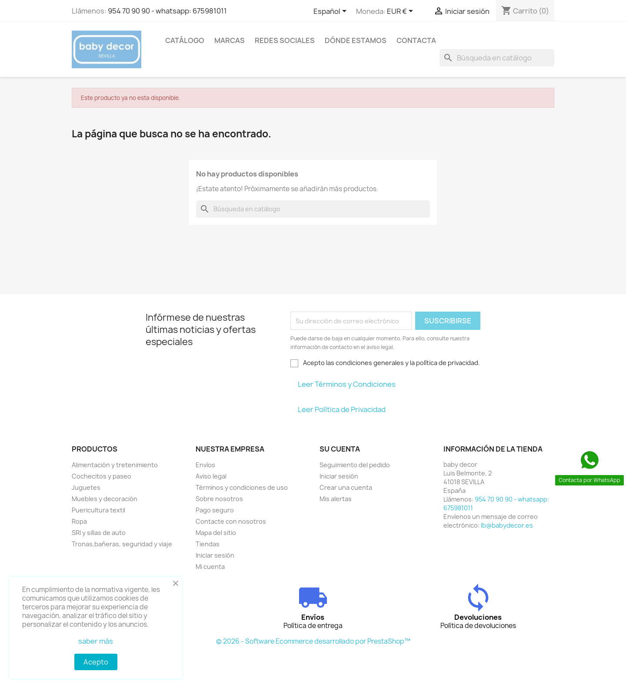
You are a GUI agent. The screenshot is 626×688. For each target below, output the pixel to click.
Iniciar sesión (215, 555)
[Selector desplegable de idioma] (331, 12)
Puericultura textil (98, 510)
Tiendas (208, 544)
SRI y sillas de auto (99, 532)
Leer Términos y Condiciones (347, 384)
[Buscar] (497, 57)
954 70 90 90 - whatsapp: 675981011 (167, 11)
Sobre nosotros (219, 499)
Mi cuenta (210, 566)
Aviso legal (211, 476)
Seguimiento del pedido (355, 465)
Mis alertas (336, 499)
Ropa (79, 521)
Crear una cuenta (346, 487)
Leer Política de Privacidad (342, 409)
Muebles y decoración (104, 499)
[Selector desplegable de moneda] (401, 12)
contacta (416, 40)
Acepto (95, 662)
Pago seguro (215, 510)
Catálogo (184, 40)
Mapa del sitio (216, 532)
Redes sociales (285, 40)
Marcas (229, 40)
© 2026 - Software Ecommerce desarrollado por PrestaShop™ (313, 641)
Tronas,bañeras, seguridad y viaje (122, 544)
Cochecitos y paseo (101, 476)
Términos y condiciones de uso (242, 487)
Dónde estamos (355, 40)
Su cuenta (340, 449)
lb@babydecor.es (507, 525)
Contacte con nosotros (231, 521)
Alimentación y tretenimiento (115, 465)
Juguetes (86, 487)
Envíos (205, 465)
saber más (95, 641)
